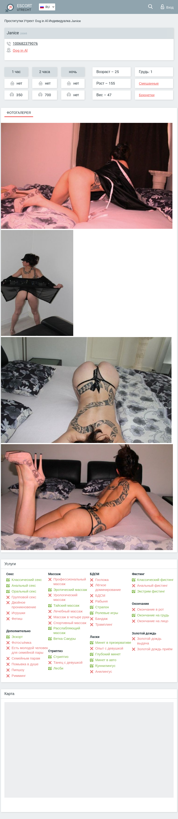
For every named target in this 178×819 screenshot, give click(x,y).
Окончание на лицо (152, 621)
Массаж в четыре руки (71, 617)
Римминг (19, 676)
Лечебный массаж (68, 611)
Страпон (102, 607)
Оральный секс (24, 591)
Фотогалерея (19, 113)
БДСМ (100, 595)
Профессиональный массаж (70, 581)
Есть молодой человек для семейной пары (30, 650)
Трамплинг (103, 624)
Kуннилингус (105, 666)
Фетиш (17, 619)
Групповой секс (24, 597)
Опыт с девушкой (109, 648)
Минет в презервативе (113, 643)
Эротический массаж (70, 590)
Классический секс (27, 580)
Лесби (59, 668)
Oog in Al (41, 21)
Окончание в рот (150, 609)
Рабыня (101, 601)
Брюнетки (146, 95)
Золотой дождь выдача (149, 641)
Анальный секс (24, 585)
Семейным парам (26, 658)
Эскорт (17, 637)
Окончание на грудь (153, 615)
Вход (167, 6)
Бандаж (101, 619)
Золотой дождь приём (154, 649)
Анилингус (103, 671)
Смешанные (149, 83)
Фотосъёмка (21, 643)
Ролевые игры (106, 613)
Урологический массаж (65, 597)
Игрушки (18, 613)
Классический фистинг (155, 580)
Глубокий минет (108, 654)
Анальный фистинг (152, 585)
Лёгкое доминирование (108, 587)
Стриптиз (61, 657)
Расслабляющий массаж (67, 630)
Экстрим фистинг (151, 591)
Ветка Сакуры (65, 639)
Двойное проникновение (24, 604)
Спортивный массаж (70, 623)
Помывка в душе (25, 664)
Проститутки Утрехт (19, 21)
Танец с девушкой (68, 662)
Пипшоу (18, 670)
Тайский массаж (66, 605)
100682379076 (25, 43)
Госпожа (102, 580)
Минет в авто (105, 660)
